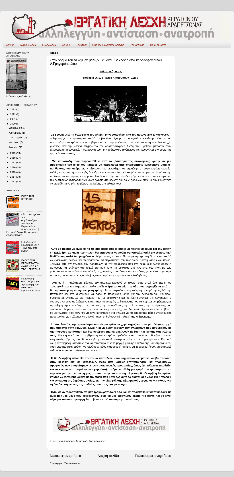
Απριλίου (14, 142)
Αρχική (10, 44)
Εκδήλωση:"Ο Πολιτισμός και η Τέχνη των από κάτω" (30, 246)
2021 (13, 119)
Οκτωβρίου (15, 132)
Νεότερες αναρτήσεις (66, 456)
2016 (13, 167)
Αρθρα (66, 44)
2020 (13, 123)
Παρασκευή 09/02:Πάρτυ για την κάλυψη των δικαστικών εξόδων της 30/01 (30, 284)
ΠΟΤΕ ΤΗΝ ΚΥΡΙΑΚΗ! (27, 197)
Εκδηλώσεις (49, 44)
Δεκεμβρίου (15, 127)
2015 (13, 172)
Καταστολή (81, 441)
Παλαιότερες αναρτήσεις (153, 456)
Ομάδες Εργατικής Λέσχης (108, 44)
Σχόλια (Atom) (72, 463)
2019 (13, 153)
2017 (13, 162)
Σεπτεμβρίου (16, 137)
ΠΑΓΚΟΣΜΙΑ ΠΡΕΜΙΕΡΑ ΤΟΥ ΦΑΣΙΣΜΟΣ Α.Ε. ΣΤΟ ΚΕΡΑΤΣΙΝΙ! (30, 265)
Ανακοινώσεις (28, 44)
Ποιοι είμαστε (158, 44)
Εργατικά (81, 44)
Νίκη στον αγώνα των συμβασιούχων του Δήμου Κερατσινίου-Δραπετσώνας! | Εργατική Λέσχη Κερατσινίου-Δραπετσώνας (23, 224)
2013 (13, 181)
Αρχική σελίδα (108, 456)
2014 (13, 176)
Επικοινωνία (137, 44)
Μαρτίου (14, 147)
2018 (13, 157)
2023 (13, 109)
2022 (13, 114)
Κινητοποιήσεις (97, 441)
